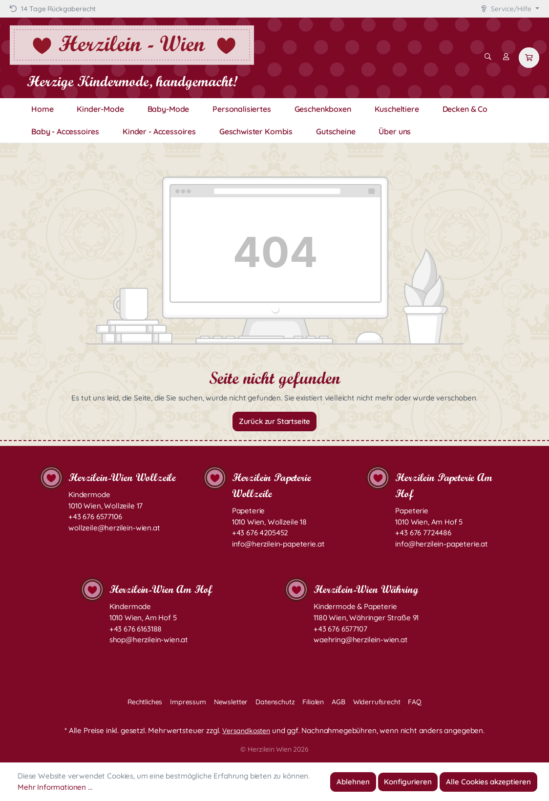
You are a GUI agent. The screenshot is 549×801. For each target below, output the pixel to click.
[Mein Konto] (506, 56)
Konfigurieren (408, 781)
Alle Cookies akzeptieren (488, 781)
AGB (338, 701)
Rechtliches (144, 701)
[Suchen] (488, 56)
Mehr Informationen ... (55, 787)
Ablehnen (353, 781)
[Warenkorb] (529, 57)
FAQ (415, 701)
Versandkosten (246, 730)
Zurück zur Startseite (275, 421)
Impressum (188, 701)
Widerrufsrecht (377, 701)
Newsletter (231, 701)
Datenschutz (275, 701)
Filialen (313, 701)
